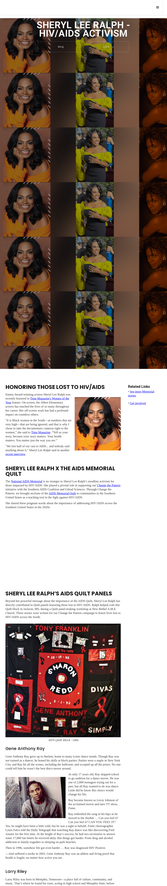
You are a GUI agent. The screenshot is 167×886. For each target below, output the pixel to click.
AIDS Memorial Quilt (62, 493)
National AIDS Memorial (26, 481)
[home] (26, 5)
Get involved (138, 403)
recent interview (15, 454)
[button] (157, 7)
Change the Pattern (108, 485)
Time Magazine (40, 432)
